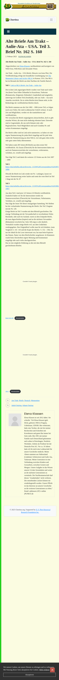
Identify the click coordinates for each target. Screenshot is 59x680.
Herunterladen (20, 318)
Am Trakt (14, 400)
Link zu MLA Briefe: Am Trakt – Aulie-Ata (25, 85)
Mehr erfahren (44, 670)
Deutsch (27, 400)
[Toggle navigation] (51, 20)
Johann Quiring (27, 405)
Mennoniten (35, 400)
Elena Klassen (24, 56)
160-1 (7, 391)
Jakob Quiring (17, 405)
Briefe (21, 400)
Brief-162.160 (9, 318)
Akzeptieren (29, 675)
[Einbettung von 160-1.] (30, 355)
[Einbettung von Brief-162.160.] (30, 281)
